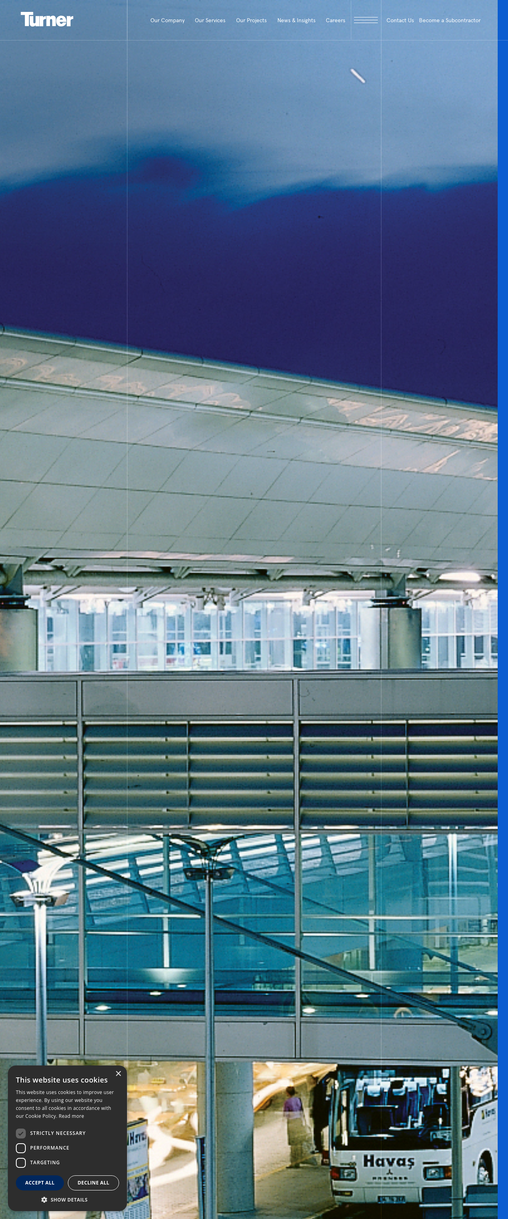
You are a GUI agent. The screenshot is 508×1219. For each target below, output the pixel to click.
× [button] (118, 1074)
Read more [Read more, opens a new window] (71, 1116)
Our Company (167, 20)
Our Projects (251, 20)
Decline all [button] (94, 1182)
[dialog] (67, 1138)
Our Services (210, 20)
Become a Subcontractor (450, 20)
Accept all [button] (40, 1182)
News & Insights (296, 20)
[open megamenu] (366, 20)
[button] (67, 1199)
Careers (335, 20)
